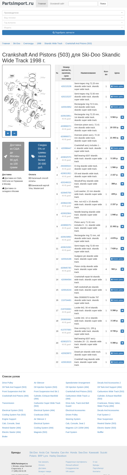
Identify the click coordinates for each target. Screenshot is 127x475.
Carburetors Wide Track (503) (110, 391)
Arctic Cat (44, 452)
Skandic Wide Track (53, 43)
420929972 (66, 353)
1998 (39, 43)
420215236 (66, 86)
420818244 (66, 290)
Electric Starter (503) (106, 428)
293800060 (66, 319)
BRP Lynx (43, 456)
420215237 (66, 96)
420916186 (66, 259)
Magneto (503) (40, 432)
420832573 (66, 341)
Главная (42, 3)
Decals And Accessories (108, 410)
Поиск (103, 3)
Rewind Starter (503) (106, 423)
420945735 (66, 268)
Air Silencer (39, 383)
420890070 (66, 225)
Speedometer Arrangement (78, 383)
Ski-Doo (16, 43)
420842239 (66, 203)
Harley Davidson (58, 456)
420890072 (66, 126)
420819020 (66, 362)
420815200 (66, 247)
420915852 (66, 107)
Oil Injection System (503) (45, 387)
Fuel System (71, 432)
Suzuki (103, 452)
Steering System (73, 419)
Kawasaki (94, 452)
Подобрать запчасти (63, 32)
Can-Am (64, 452)
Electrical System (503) (12, 410)
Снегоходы (28, 43)
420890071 (66, 136)
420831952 (66, 173)
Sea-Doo (82, 452)
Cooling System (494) (43, 428)
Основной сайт (57, 3)
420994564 (66, 279)
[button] (63, 12)
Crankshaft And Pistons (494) (15, 396)
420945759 (66, 193)
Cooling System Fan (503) (14, 415)
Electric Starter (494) (11, 432)
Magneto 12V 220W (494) (77, 428)
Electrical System (41, 423)
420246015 (66, 182)
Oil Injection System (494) (77, 387)
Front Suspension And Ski (13, 391)
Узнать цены (117, 86)
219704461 (66, 300)
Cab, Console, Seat (11, 423)
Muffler (100, 432)
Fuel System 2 (103, 415)
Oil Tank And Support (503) (14, 387)
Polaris (33, 456)
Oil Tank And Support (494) (109, 387)
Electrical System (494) (44, 410)
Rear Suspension (105, 419)
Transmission (8, 403)
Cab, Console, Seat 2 (75, 423)
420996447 (66, 148)
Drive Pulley (7, 383)
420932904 (66, 213)
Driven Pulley (72, 415)
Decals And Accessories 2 (109, 383)
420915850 (66, 237)
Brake (5, 436)
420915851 (66, 116)
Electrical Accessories (75, 410)
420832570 (66, 157)
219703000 (66, 309)
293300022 (66, 166)
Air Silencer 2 (40, 419)
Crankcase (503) (41, 415)
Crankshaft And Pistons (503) (78, 43)
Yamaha (55, 452)
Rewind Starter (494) (11, 428)
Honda (73, 452)
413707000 (66, 330)
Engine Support (9, 419)
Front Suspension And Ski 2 (46, 391)
